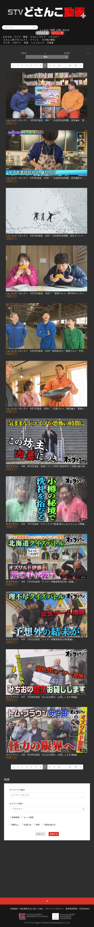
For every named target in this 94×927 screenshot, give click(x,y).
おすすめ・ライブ (12, 37)
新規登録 (42, 33)
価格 (55, 57)
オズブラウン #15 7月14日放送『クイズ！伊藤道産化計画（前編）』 (42, 581)
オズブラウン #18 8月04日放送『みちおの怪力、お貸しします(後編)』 (42, 755)
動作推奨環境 (71, 909)
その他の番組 (48, 40)
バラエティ (53, 37)
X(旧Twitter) (84, 909)
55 (76, 65)
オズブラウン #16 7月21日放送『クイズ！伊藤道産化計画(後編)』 (40, 639)
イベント (34, 40)
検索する (54, 834)
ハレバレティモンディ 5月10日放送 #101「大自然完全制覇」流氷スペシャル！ (47, 235)
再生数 (76, 53)
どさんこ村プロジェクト (15, 40)
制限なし (15, 825)
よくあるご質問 (47, 30)
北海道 (50, 42)
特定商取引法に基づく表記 (31, 909)
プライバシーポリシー (54, 909)
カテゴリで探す (16, 803)
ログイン (57, 33)
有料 (38, 825)
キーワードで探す (17, 790)
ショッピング (37, 42)
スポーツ (16, 42)
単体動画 (15, 817)
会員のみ (28, 825)
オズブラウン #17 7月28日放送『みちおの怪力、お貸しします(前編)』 (42, 697)
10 (59, 65)
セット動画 (28, 817)
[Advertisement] (47, 862)
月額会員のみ (50, 825)
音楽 (26, 42)
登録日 (33, 53)
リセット (40, 834)
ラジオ (6, 42)
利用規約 (14, 909)
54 (70, 65)
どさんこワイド (38, 37)
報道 (25, 37)
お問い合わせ (62, 30)
